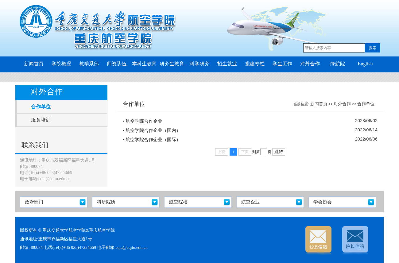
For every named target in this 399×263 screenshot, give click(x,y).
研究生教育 (172, 63)
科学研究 (199, 63)
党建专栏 (255, 63)
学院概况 (61, 63)
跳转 (278, 151)
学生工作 (282, 63)
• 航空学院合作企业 (142, 121)
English (365, 63)
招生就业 (227, 63)
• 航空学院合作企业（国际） (152, 139)
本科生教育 (144, 63)
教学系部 (89, 63)
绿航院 (337, 63)
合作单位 (365, 104)
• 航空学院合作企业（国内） (152, 130)
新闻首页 (34, 63)
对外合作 (310, 63)
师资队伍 (116, 63)
